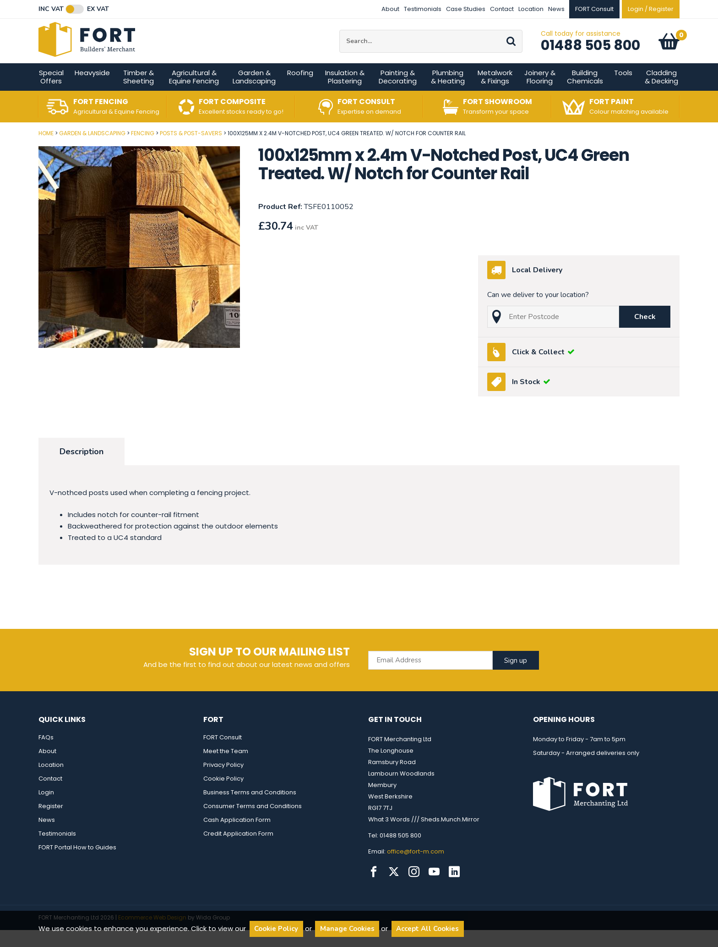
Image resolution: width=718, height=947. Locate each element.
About (390, 9)
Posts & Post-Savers (191, 150)
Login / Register (651, 9)
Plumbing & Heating (448, 94)
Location (531, 9)
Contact (502, 9)
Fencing (142, 150)
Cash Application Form (237, 836)
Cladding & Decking (661, 94)
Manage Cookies (347, 928)
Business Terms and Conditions (249, 809)
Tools (623, 89)
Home (46, 150)
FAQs (46, 754)
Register (50, 823)
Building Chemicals (585, 94)
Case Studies (465, 9)
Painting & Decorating (398, 94)
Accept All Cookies (427, 928)
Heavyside (92, 89)
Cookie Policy (223, 795)
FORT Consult (222, 754)
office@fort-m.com (415, 868)
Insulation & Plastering (344, 94)
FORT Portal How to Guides (77, 864)
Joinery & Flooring (539, 94)
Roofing (300, 89)
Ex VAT (98, 9)
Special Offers (51, 94)
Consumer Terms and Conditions (252, 823)
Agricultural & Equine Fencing (194, 94)
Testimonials (422, 9)
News (556, 9)
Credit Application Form (238, 850)
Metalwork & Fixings (495, 94)
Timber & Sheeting (138, 94)
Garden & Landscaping (254, 94)
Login (46, 809)
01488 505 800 (590, 53)
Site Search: (339, 38)
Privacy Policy (223, 781)
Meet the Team (225, 768)
